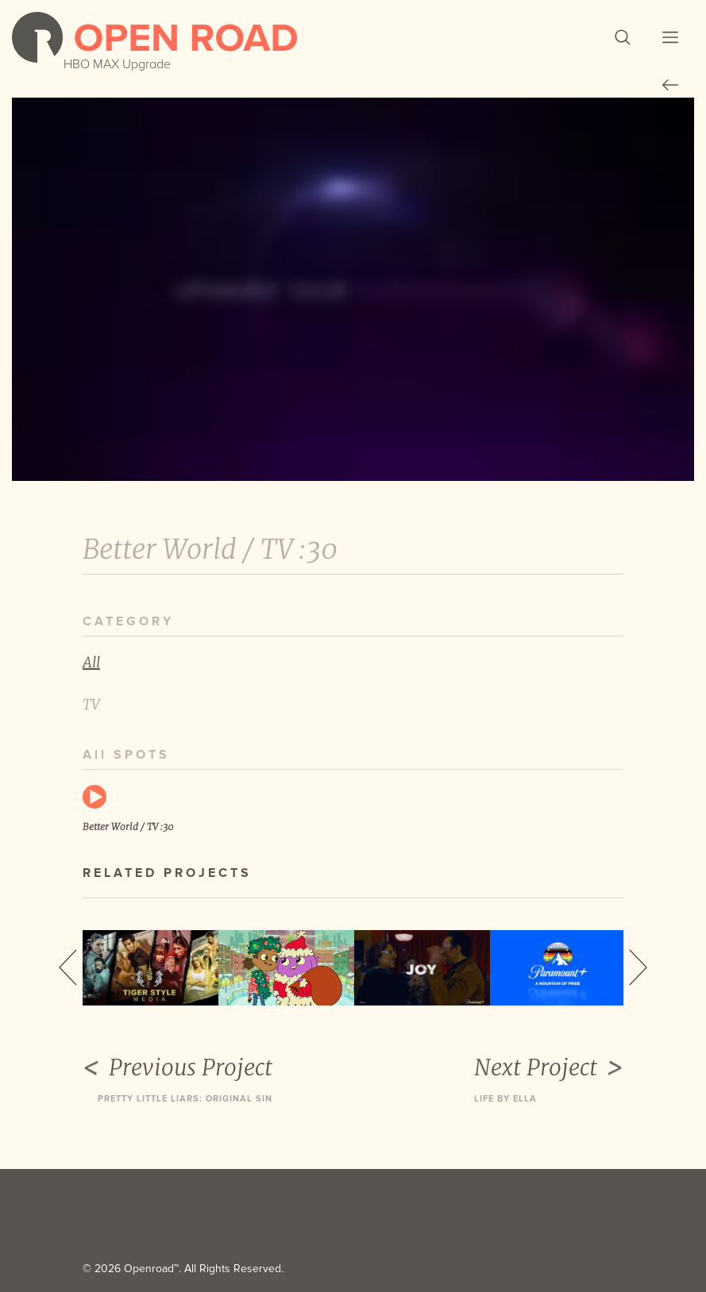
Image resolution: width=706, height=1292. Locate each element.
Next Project (548, 1068)
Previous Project (177, 1068)
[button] (622, 37)
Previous (68, 967)
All (91, 662)
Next (638, 967)
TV (91, 704)
